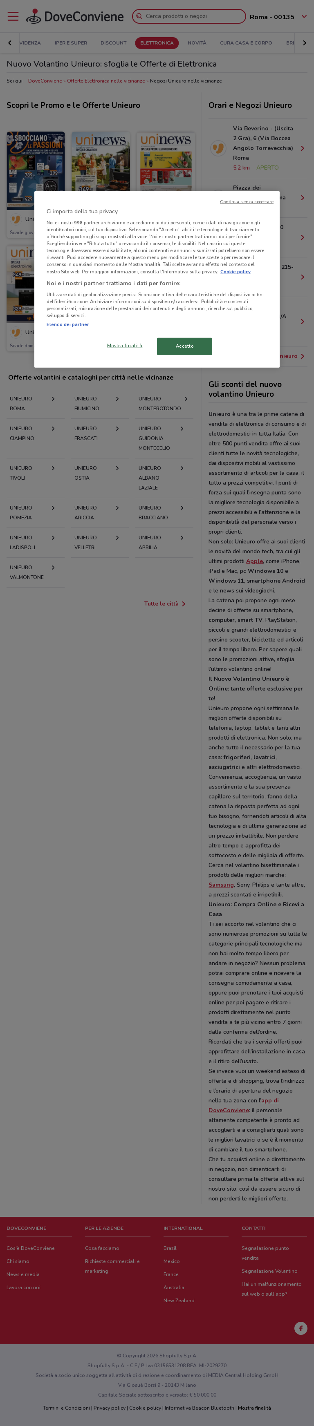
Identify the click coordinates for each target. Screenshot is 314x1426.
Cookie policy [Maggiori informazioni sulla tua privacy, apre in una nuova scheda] (235, 271)
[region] (157, 279)
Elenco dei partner (68, 324)
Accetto (185, 346)
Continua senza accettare (247, 201)
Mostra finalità (125, 345)
